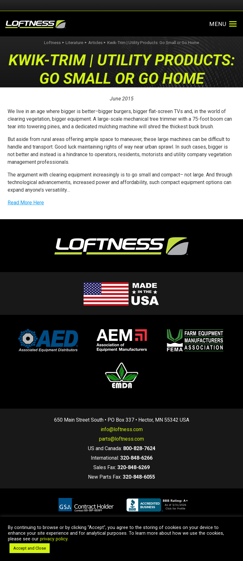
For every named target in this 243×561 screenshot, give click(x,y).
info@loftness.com (122, 429)
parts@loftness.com (121, 439)
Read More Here (26, 203)
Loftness (52, 42)
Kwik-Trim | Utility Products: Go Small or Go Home (153, 42)
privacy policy (53, 539)
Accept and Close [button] (29, 548)
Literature (74, 42)
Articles (95, 42)
